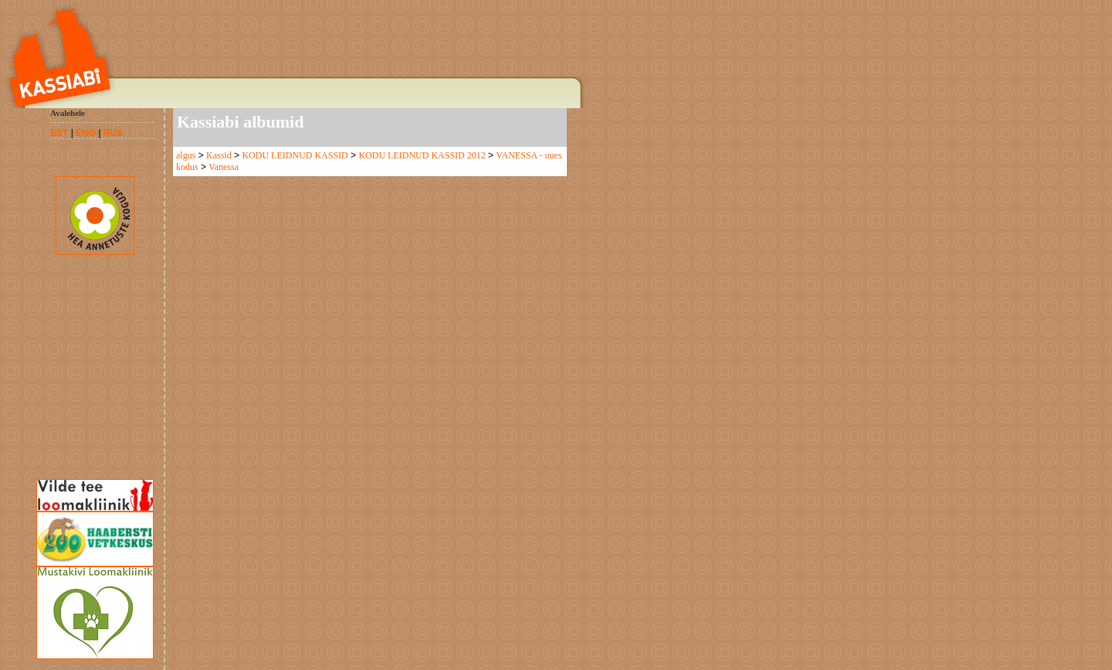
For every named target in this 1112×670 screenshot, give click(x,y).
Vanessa (223, 167)
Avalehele (67, 112)
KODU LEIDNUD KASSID (295, 155)
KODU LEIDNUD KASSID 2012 (421, 155)
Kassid (219, 155)
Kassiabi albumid (240, 121)
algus (185, 155)
